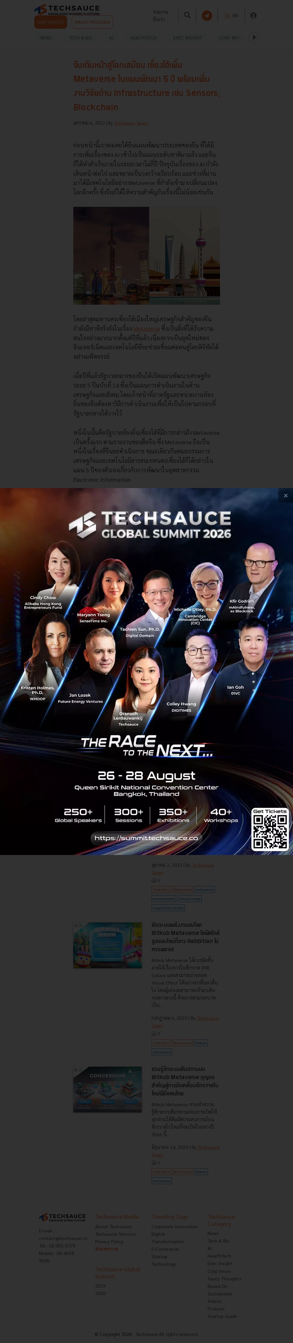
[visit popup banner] (146, 671)
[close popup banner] (285, 495)
